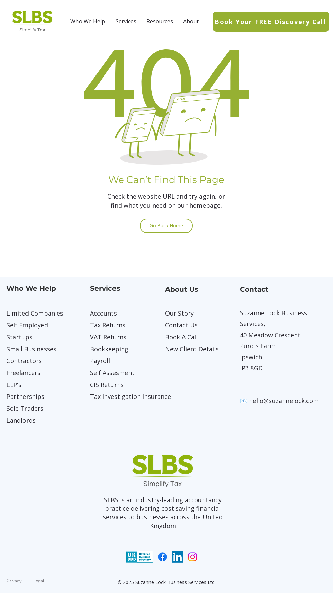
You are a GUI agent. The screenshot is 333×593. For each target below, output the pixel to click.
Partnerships (25, 396)
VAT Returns (108, 337)
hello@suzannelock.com (284, 400)
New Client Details (189, 349)
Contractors (24, 361)
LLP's (13, 384)
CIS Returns (107, 384)
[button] (87, 21)
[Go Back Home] (166, 226)
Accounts (103, 313)
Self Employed (27, 325)
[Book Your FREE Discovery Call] (271, 22)
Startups (19, 337)
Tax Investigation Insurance (114, 396)
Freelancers (23, 373)
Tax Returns (107, 325)
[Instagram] (192, 557)
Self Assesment (112, 373)
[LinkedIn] (177, 557)
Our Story (179, 313)
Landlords (21, 420)
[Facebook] (163, 557)
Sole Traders (24, 408)
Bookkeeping (109, 349)
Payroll (100, 361)
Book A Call (181, 337)
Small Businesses (30, 349)
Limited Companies (30, 313)
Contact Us (181, 325)
